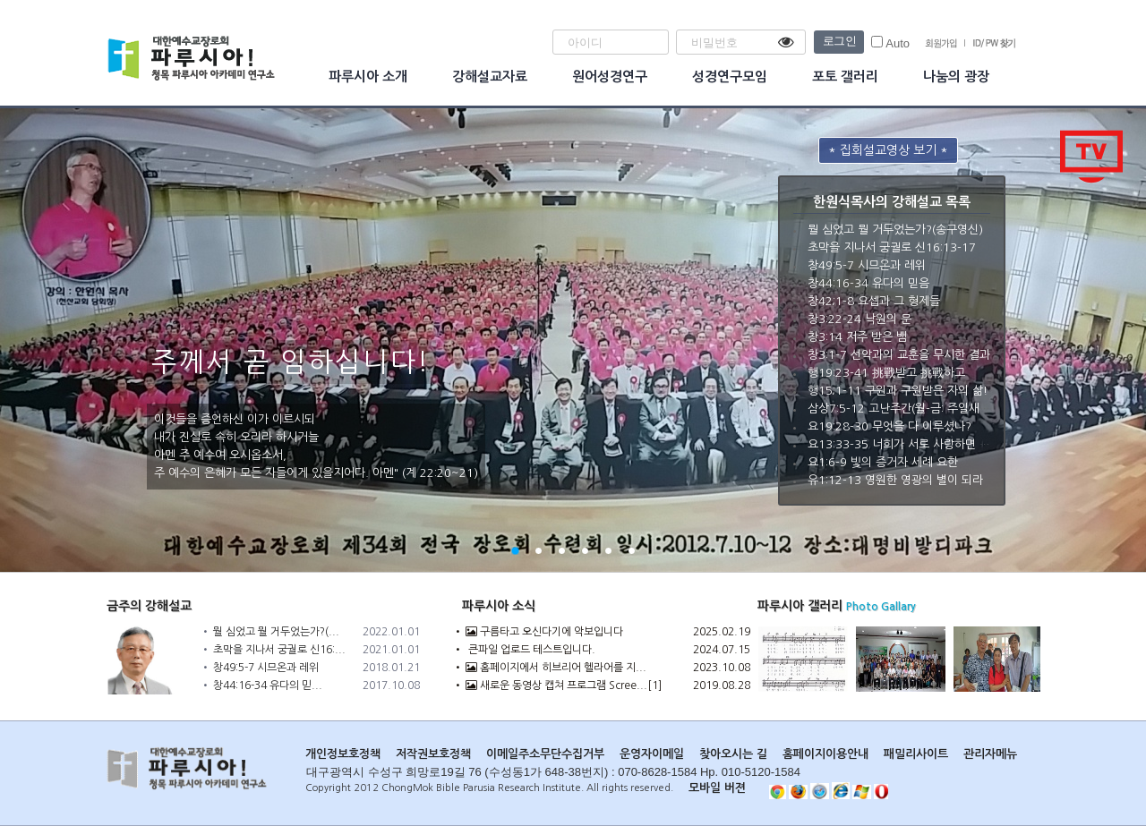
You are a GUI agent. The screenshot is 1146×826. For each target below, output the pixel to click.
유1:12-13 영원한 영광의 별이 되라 (895, 480)
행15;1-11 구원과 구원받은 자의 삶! (898, 390)
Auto (890, 43)
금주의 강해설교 (149, 606)
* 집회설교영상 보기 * (888, 150)
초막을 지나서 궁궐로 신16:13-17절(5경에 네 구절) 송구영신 (958, 247)
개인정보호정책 (343, 754)
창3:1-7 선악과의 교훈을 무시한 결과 (899, 355)
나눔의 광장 (956, 76)
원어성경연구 (609, 76)
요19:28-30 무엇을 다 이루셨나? (889, 426)
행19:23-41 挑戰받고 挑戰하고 (886, 373)
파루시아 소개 (368, 76)
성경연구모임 (729, 76)
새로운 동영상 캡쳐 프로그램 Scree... (556, 685)
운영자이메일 (652, 754)
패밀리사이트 (916, 754)
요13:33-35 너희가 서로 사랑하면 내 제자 (911, 444)
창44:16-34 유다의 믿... (267, 685)
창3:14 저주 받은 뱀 (857, 337)
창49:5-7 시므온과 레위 (867, 265)
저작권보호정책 (433, 754)
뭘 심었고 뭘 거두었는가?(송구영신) (895, 229)
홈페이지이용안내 (825, 754)
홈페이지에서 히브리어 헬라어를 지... (556, 667)
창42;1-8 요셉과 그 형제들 (874, 301)
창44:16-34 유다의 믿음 (868, 283)
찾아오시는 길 (733, 754)
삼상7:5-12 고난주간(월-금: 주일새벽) (901, 408)
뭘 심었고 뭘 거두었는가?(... (276, 631)
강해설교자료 (489, 76)
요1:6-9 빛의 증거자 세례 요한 (883, 462)
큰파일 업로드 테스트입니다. (530, 649)
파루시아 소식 (498, 606)
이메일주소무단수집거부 (545, 754)
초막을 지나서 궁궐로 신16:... (279, 649)
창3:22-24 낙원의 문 (859, 319)
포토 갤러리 (845, 76)
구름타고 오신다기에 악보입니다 (544, 631)
